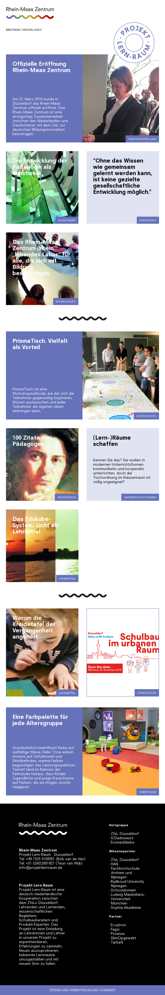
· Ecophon (117, 925)
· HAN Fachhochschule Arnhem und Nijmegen (124, 870)
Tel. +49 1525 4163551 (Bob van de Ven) (52, 859)
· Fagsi (114, 929)
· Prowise (117, 933)
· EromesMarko (122, 842)
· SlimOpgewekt (122, 938)
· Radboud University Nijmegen (126, 883)
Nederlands (32, 30)
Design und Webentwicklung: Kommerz (82, 990)
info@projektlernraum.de (40, 867)
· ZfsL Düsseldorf (124, 833)
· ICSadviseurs (121, 838)
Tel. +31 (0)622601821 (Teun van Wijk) (50, 863)
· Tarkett (116, 942)
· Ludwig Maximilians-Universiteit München (127, 899)
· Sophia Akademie (125, 907)
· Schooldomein (122, 890)
